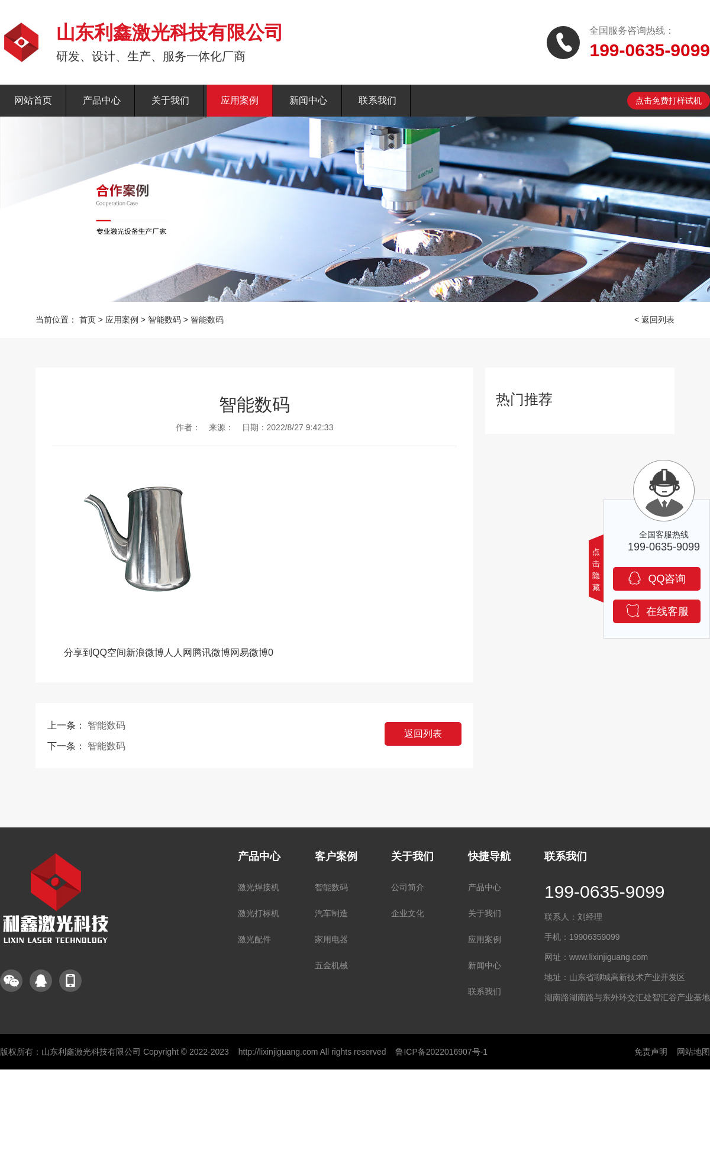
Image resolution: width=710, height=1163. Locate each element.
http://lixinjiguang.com (278, 1051)
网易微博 (249, 652)
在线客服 (657, 610)
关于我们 (170, 100)
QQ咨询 (656, 578)
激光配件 (254, 939)
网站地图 (693, 1051)
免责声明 (650, 1051)
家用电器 (331, 939)
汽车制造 (331, 913)
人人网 (178, 652)
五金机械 (331, 965)
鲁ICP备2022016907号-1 (441, 1051)
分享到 (78, 652)
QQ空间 (109, 652)
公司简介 (407, 887)
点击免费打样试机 (668, 100)
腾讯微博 (211, 652)
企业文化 (407, 913)
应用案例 (240, 100)
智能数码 (164, 319)
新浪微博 (145, 652)
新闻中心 (308, 100)
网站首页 (33, 100)
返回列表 (423, 734)
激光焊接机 (258, 887)
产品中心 (102, 100)
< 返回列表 (654, 319)
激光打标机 (258, 913)
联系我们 (377, 100)
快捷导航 (489, 856)
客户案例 (336, 856)
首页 (87, 319)
